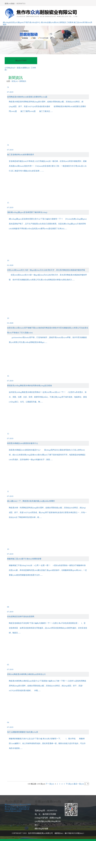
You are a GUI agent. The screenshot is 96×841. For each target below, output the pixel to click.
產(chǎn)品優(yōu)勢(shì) (50, 22)
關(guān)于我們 (23, 22)
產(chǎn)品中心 (35, 22)
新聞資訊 (62, 22)
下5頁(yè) (69, 784)
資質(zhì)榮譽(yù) (23, 68)
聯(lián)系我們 (16, 811)
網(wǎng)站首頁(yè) (10, 22)
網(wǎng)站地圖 (41, 829)
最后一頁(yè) (79, 784)
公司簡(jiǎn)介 (10, 68)
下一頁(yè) (50, 784)
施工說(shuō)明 (79, 22)
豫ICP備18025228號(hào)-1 (74, 833)
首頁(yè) (15, 81)
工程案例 (70, 22)
